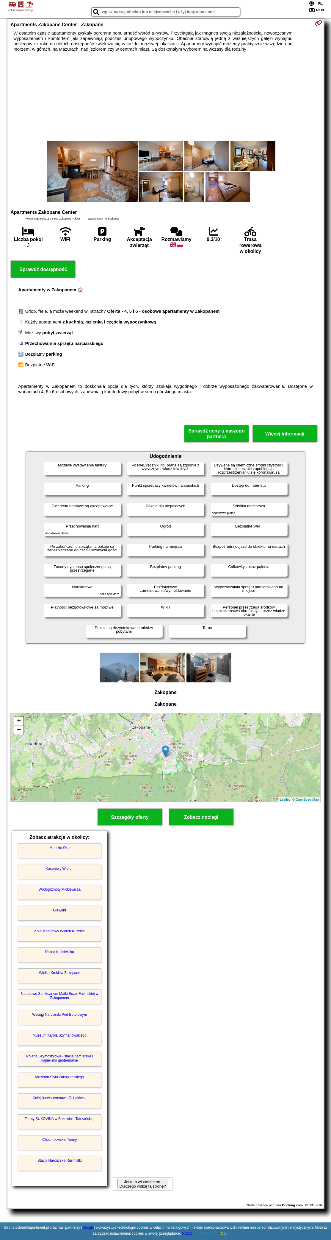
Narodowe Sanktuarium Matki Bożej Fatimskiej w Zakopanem (59, 996)
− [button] (19, 730)
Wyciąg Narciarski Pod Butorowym (59, 1014)
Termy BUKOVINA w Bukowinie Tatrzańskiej (59, 1119)
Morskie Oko (60, 848)
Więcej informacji (284, 433)
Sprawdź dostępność (43, 269)
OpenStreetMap (307, 799)
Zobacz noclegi (201, 817)
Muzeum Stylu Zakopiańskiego (59, 1077)
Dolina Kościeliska (59, 952)
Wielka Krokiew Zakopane (59, 973)
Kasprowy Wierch (59, 868)
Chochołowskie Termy (59, 1140)
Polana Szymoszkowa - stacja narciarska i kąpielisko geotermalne (59, 1058)
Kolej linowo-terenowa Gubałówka (60, 1098)
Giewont (59, 910)
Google (88, 1227)
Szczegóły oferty (129, 817)
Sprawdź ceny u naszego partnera (216, 433)
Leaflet (285, 799)
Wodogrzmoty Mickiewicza (60, 889)
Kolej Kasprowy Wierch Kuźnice (59, 931)
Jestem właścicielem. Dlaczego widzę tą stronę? (143, 1184)
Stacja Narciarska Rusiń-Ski (59, 1160)
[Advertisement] (166, 96)
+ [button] (19, 721)
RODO (187, 1233)
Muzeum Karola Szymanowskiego (60, 1035)
